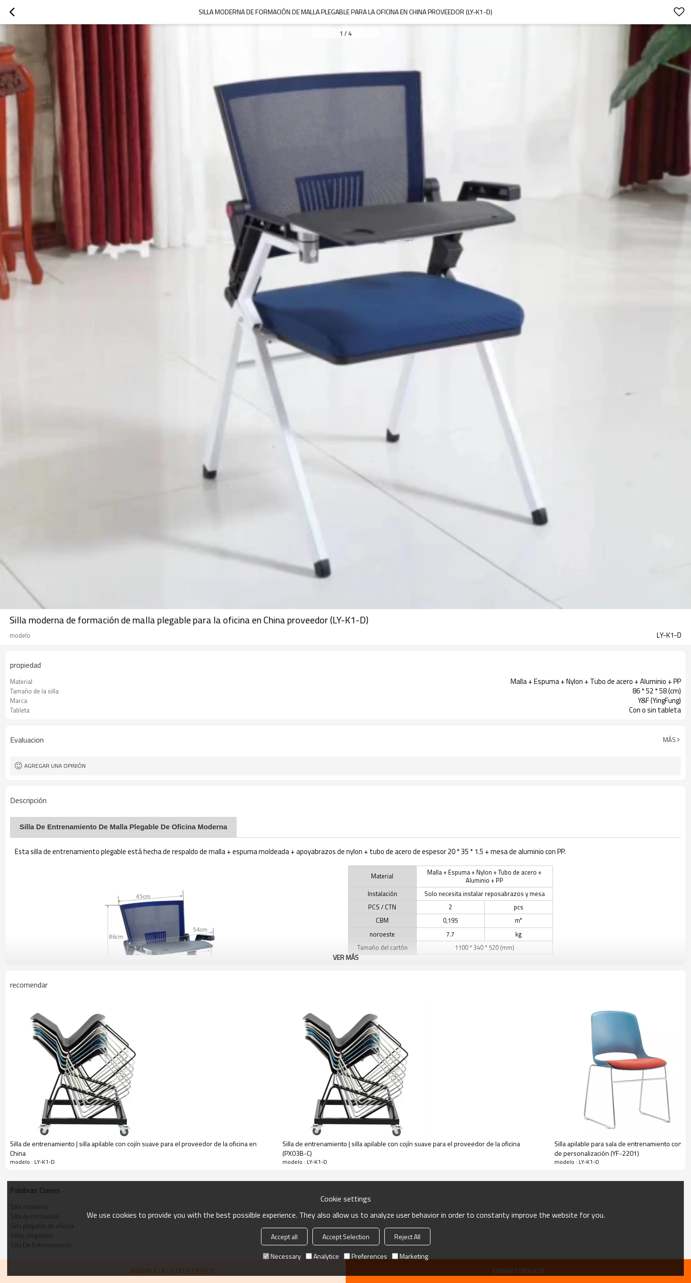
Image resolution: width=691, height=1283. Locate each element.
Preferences (365, 1256)
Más (669, 739)
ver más (346, 957)
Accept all (284, 1237)
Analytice (322, 1256)
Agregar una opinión (55, 765)
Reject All (407, 1237)
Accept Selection (346, 1237)
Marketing (410, 1256)
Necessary (282, 1256)
